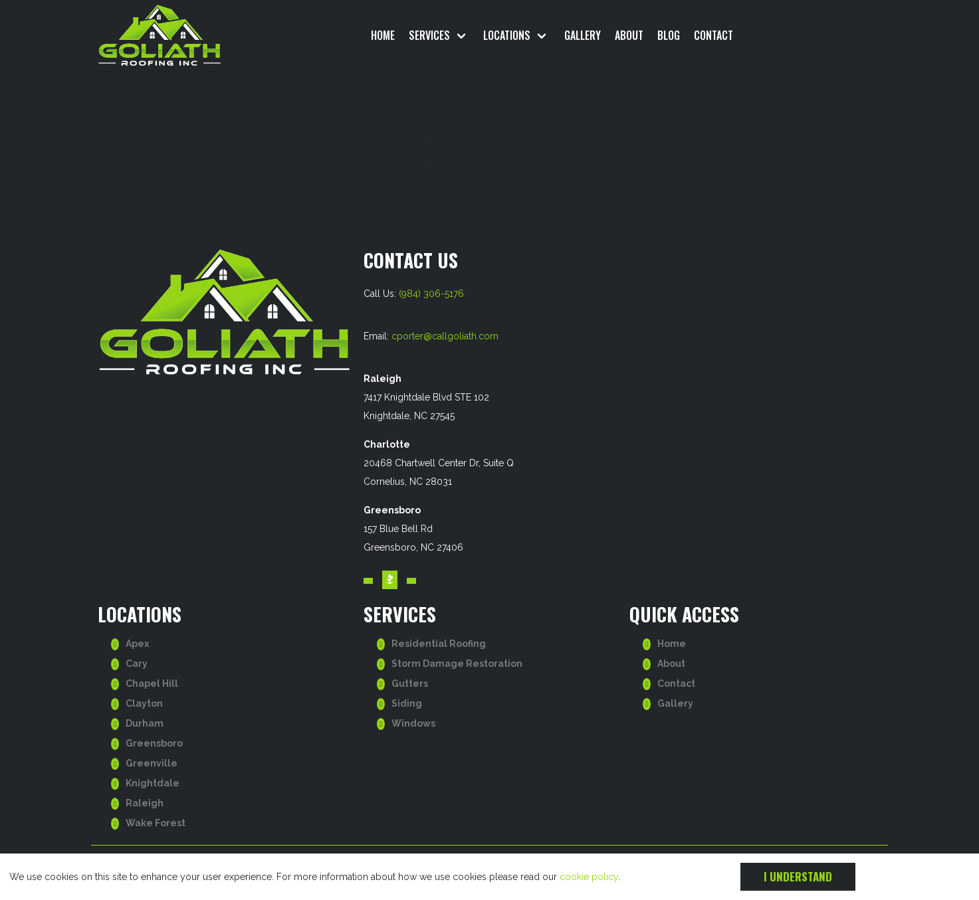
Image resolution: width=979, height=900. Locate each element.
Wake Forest (155, 823)
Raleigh (144, 803)
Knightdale (152, 783)
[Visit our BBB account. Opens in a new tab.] (390, 580)
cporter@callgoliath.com (444, 336)
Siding (406, 703)
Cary (137, 663)
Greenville (151, 763)
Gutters (409, 683)
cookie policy (589, 876)
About (629, 35)
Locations (506, 35)
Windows (413, 723)
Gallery (582, 35)
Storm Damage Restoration (456, 663)
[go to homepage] (190, 35)
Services (429, 35)
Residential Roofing (438, 643)
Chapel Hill (152, 683)
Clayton (144, 703)
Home (383, 35)
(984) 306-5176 (431, 293)
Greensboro (154, 743)
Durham (144, 723)
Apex (137, 643)
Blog (668, 35)
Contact (713, 35)
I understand (798, 876)
